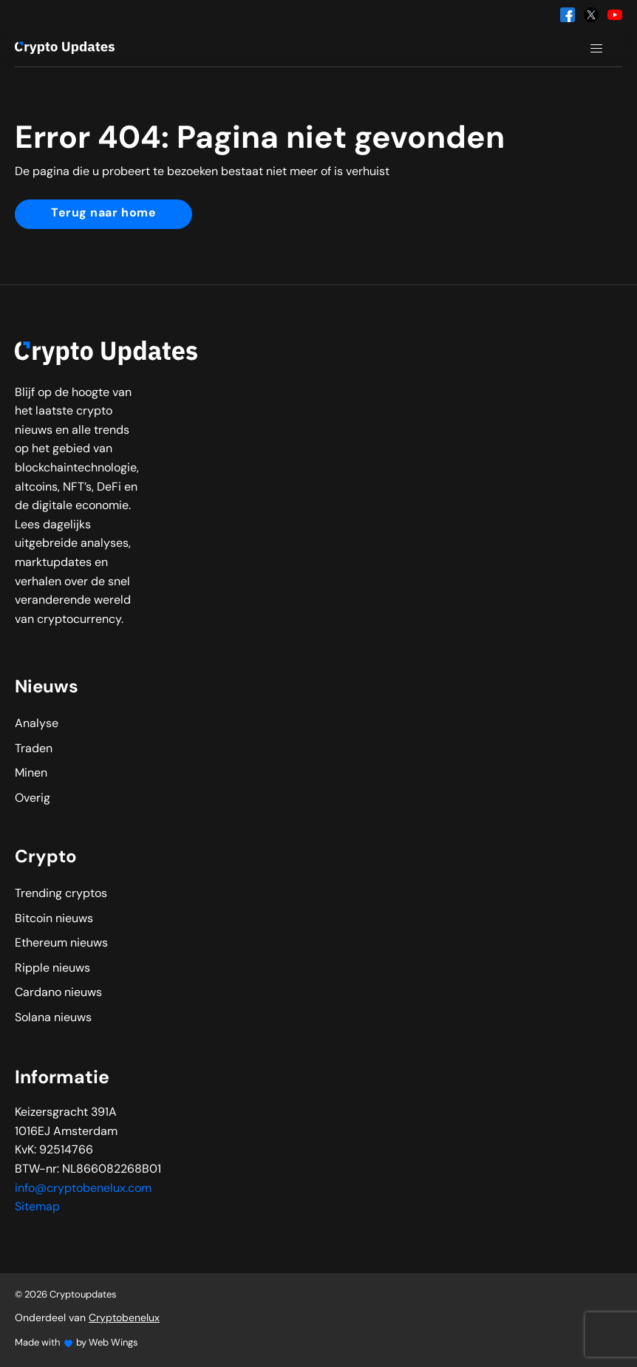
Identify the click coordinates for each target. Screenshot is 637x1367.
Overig (32, 799)
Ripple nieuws (52, 969)
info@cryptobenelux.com (83, 1189)
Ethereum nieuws (61, 944)
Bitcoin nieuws (54, 919)
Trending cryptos (61, 894)
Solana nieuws (53, 1018)
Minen (31, 774)
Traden (33, 749)
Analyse (36, 724)
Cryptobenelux (124, 1318)
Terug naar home (103, 213)
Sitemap (37, 1207)
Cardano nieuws (58, 993)
